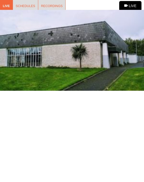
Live (6, 6)
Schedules (25, 6)
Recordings (52, 6)
